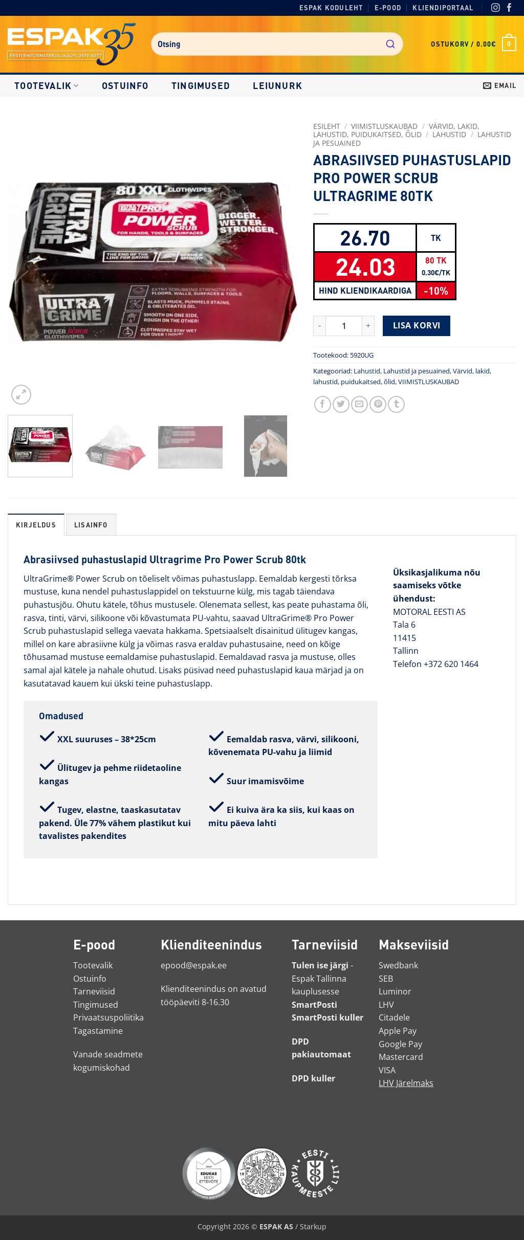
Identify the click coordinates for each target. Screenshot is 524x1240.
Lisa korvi (417, 325)
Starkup (313, 1226)
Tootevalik (46, 85)
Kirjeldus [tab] (36, 525)
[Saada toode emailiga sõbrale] (359, 404)
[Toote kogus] (343, 326)
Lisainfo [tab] (91, 525)
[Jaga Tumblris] (396, 404)
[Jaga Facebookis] (322, 404)
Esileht (326, 126)
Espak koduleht (331, 8)
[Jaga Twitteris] (341, 404)
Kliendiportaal (442, 8)
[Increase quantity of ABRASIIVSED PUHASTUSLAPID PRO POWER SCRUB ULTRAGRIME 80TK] (368, 326)
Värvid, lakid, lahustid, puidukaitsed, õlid (396, 130)
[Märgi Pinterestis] (377, 404)
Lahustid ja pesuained (416, 370)
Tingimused (200, 85)
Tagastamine (98, 1030)
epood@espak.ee (194, 965)
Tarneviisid (94, 991)
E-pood (388, 8)
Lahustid (449, 134)
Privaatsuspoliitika (108, 1017)
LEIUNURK (277, 85)
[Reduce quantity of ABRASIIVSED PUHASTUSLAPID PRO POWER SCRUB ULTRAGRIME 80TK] (319, 326)
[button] (473, 44)
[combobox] (277, 44)
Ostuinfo (125, 85)
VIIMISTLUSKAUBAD (384, 126)
